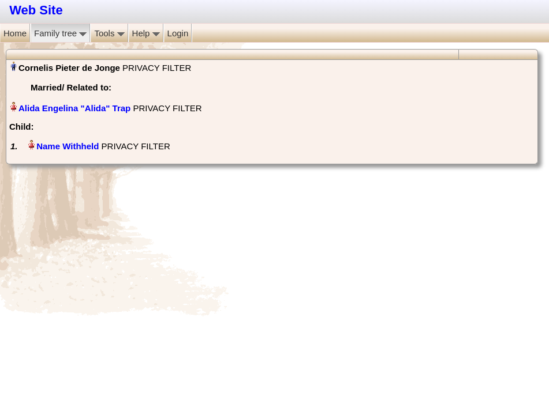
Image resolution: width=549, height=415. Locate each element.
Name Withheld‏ (67, 146)
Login (178, 33)
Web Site (36, 10)
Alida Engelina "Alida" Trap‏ (74, 108)
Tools (109, 33)
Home (15, 33)
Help (146, 33)
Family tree (60, 33)
